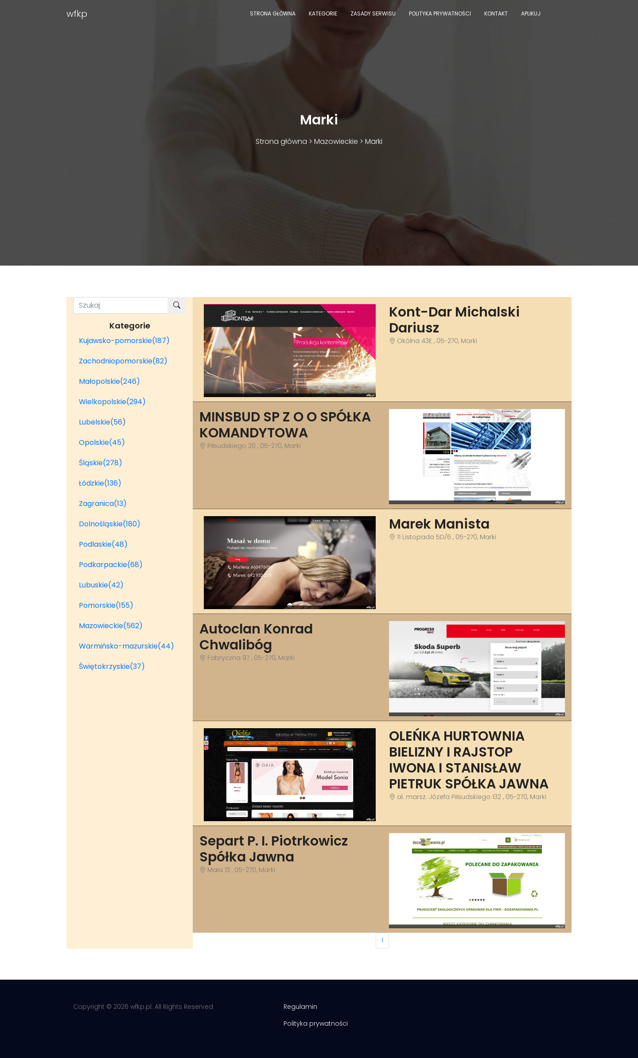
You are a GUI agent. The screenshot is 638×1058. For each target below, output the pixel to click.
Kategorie (323, 13)
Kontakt (496, 13)
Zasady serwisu (373, 13)
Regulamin (300, 1006)
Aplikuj (531, 13)
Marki (373, 141)
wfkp (76, 14)
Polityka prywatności (440, 13)
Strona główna (273, 13)
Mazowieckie (336, 141)
